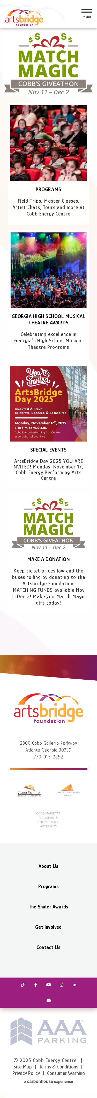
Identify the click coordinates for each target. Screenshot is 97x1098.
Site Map (22, 1066)
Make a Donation (48, 559)
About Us (49, 866)
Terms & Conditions (58, 1066)
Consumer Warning (66, 1073)
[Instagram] (61, 985)
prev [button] (6, 1031)
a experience (48, 1081)
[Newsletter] (48, 1000)
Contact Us (48, 947)
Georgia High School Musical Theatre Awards (48, 319)
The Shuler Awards (48, 906)
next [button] (90, 1031)
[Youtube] (48, 985)
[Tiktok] (23, 985)
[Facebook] (36, 985)
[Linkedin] (74, 985)
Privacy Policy (26, 1073)
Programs (48, 189)
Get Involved (48, 927)
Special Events (48, 450)
